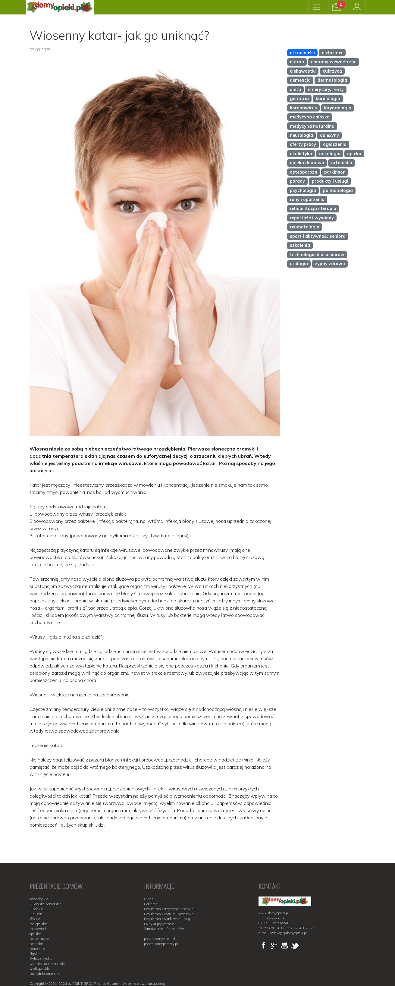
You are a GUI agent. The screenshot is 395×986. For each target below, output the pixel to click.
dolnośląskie (39, 899)
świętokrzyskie (41, 958)
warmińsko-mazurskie (47, 964)
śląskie (35, 954)
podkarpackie (39, 939)
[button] (336, 7)
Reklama (151, 904)
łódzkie (35, 919)
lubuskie (36, 914)
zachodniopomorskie (45, 974)
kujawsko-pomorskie (45, 904)
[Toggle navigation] (316, 7)
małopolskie (38, 924)
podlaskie (36, 944)
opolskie (35, 934)
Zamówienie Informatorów (164, 929)
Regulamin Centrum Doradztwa (168, 914)
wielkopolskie (39, 968)
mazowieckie (39, 929)
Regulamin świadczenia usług (167, 919)
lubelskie (36, 909)
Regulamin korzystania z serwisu (170, 909)
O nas (148, 899)
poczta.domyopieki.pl (159, 939)
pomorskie (37, 949)
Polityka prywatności (159, 924)
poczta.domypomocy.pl (161, 944)
